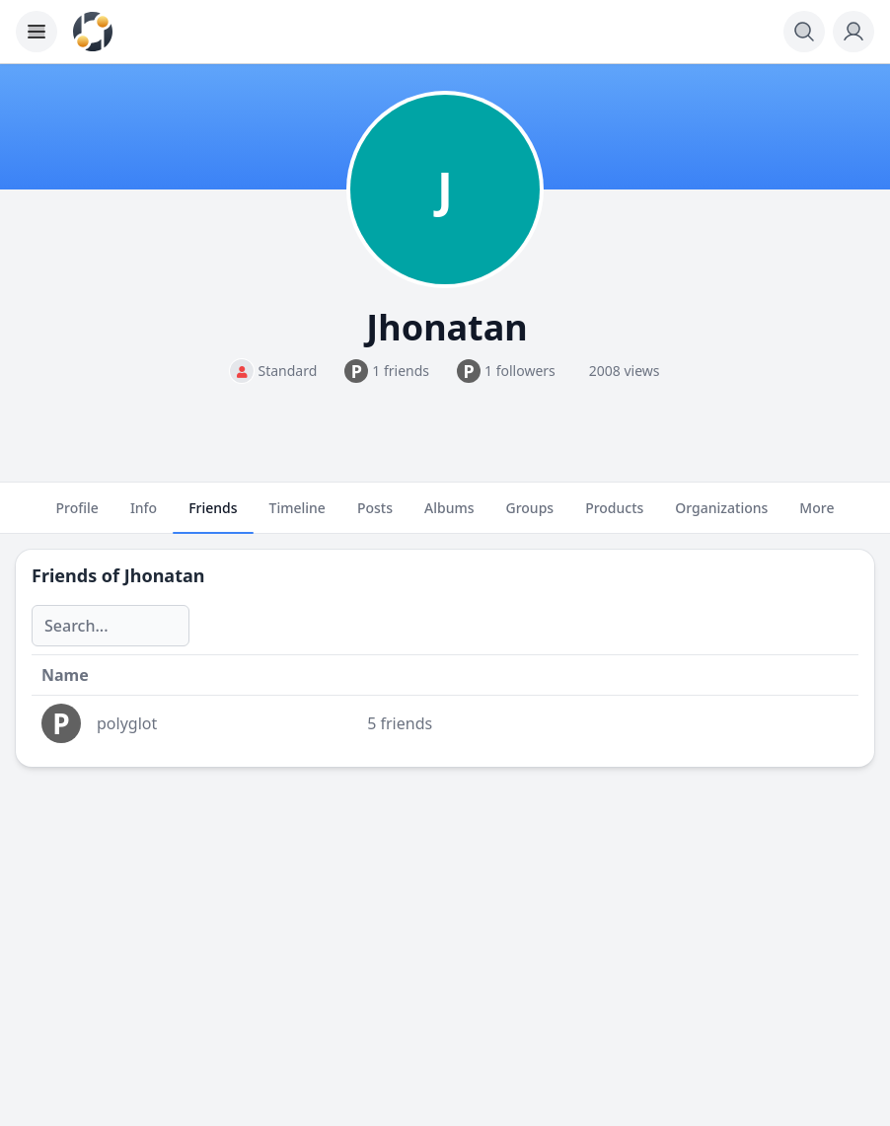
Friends (213, 516)
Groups (529, 516)
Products (614, 516)
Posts (374, 516)
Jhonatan (164, 575)
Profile (77, 516)
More (816, 516)
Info (143, 516)
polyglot (127, 723)
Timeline (297, 516)
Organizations (721, 516)
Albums (448, 516)
